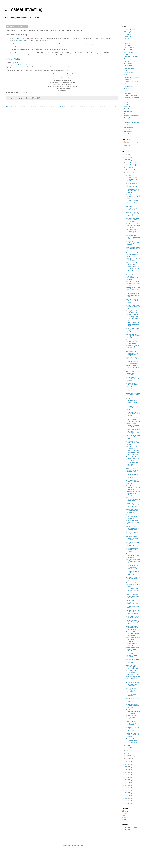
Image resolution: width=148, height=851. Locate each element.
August (128, 172)
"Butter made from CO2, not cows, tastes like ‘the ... (133, 394)
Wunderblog (127, 125)
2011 (126, 793)
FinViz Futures (128, 72)
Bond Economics (129, 47)
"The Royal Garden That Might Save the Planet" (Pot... (133, 573)
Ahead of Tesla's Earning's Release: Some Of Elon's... (132, 528)
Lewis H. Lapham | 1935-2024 (131, 389)
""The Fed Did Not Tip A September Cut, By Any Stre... (133, 190)
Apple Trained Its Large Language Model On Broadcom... (133, 214)
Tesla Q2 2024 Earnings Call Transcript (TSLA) (133, 493)
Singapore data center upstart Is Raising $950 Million (132, 254)
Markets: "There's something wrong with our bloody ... (132, 470)
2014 (126, 785)
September (129, 170)
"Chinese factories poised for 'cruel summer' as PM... (132, 185)
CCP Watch (127, 54)
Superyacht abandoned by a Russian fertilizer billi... (133, 248)
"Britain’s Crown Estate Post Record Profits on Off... (132, 442)
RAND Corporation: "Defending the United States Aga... (132, 666)
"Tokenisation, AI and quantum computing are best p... (132, 596)
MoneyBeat (127, 93)
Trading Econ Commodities (132, 116)
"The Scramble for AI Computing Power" (132, 362)
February (129, 756)
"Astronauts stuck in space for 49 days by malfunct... (133, 379)
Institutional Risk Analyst (131, 77)
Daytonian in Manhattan (131, 57)
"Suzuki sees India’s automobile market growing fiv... (132, 510)
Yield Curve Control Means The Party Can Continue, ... (132, 723)
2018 (126, 775)
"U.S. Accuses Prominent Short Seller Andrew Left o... (132, 401)
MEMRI (126, 91)
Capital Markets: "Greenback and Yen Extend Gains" (133, 487)
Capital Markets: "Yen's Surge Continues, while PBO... (132, 464)
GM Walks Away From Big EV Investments (132, 453)
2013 (126, 788)
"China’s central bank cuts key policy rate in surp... (133, 584)
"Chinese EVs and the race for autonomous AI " (133, 306)
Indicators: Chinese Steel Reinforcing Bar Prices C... (133, 622)
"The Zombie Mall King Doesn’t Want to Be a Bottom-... (133, 413)
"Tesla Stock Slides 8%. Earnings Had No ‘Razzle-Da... (133, 476)
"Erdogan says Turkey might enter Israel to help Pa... (132, 330)
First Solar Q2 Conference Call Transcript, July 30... (132, 208)
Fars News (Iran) (129, 68)
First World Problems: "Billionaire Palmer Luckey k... (132, 538)
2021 (126, 767)
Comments (128, 145)
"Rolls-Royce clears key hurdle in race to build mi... (133, 196)
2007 (126, 803)
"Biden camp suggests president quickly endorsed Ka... (132, 341)
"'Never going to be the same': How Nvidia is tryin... (133, 318)
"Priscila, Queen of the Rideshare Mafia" (132, 617)
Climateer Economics (130, 827)
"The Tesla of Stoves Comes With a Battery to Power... (132, 567)
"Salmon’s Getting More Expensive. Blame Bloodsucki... (133, 437)
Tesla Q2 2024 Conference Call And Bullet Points (133, 499)
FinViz (126, 70)
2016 (126, 780)
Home (62, 106)
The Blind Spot (128, 131)
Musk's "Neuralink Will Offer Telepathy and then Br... (132, 734)
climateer (127, 812)
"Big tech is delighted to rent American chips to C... (133, 578)
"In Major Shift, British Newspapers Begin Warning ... (132, 522)
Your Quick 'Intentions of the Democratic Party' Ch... (133, 561)
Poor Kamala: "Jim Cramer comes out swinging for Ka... (132, 353)
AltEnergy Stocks (129, 32)
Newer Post (9, 106)
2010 (126, 795)
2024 (126, 160)
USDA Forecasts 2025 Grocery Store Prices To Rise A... (133, 283)
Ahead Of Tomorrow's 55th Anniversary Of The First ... (132, 643)
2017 (126, 777)
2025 (126, 157)
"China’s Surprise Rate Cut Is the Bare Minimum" (132, 549)
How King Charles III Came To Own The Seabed (21, 65)
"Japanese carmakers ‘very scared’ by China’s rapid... (132, 516)
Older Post (114, 106)
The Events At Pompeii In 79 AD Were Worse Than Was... (132, 612)
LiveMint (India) (128, 86)
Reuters (126, 102)
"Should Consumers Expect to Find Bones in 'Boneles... (133, 367)
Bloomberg (127, 45)
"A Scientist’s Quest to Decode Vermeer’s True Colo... (132, 347)
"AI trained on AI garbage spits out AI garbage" (132, 243)
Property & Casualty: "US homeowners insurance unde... (132, 312)
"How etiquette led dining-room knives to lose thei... (133, 335)
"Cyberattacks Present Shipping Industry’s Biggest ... (132, 324)
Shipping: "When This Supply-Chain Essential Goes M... (132, 264)
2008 (126, 801)
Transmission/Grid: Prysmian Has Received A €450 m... (133, 419)
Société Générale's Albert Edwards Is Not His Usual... (132, 627)
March (128, 753)
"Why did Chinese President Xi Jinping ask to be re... (132, 384)
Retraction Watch (129, 100)
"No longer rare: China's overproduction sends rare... (133, 289)
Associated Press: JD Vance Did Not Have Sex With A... (132, 425)
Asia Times (127, 36)
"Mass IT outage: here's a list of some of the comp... (133, 678)
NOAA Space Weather (130, 95)
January (128, 758)
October (128, 167)
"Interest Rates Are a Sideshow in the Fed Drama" (133, 301)
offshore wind (18, 40)
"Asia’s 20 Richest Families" (131, 695)
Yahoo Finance (128, 127)
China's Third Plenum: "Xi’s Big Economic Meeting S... (132, 590)
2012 (126, 790)
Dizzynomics (128, 59)
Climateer (127, 829)
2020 (126, 769)
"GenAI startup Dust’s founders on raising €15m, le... (132, 700)
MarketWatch (128, 88)
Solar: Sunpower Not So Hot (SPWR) (133, 638)
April (127, 750)
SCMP (126, 104)
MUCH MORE (13, 59)
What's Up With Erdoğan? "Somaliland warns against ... (132, 277)
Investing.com (128, 79)
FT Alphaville (128, 63)
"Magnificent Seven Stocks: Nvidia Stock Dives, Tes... (133, 237)
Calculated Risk (128, 52)
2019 (126, 772)
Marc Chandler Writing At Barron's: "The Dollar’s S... (132, 373)
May (127, 748)
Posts (126, 142)
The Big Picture (128, 111)
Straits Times (128, 109)
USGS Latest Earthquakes (132, 122)
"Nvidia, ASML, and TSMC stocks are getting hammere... (132, 717)
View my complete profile (125, 817)
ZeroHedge (127, 129)
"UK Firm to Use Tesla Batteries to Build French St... (132, 661)
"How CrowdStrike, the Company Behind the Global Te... (133, 225)
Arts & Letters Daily (130, 34)
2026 (126, 155)
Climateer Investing (23, 9)
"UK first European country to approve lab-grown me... (132, 690)
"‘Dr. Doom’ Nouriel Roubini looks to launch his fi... (131, 179)
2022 (126, 764)
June (127, 745)
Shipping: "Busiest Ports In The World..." (133, 259)
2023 (126, 761)
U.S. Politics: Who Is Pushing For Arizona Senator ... (132, 481)
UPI (125, 120)
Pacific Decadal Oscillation (132, 97)
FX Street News (128, 66)
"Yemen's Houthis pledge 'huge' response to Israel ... (133, 602)
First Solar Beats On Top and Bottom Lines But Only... (132, 231)
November (129, 165)
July (127, 175)
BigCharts (127, 43)
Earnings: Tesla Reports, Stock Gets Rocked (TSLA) (132, 505)
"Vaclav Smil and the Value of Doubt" (132, 358)
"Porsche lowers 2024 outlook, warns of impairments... (132, 544)
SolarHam (127, 106)
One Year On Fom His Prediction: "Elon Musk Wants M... (132, 270)
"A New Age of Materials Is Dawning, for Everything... (133, 729)
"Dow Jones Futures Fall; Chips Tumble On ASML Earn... (132, 740)
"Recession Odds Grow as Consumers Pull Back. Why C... (133, 633)
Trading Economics (129, 118)
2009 (126, 798)
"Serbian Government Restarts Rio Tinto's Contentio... (132, 705)
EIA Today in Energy (130, 61)
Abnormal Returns (129, 29)
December (129, 162)
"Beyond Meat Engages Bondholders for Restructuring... (133, 684)
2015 (126, 782)
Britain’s (53, 44)
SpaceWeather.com (130, 134)
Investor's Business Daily (131, 81)
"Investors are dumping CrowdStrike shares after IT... (132, 649)
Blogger (82, 845)
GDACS (126, 75)
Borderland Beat (129, 50)
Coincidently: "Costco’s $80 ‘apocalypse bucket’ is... (132, 655)
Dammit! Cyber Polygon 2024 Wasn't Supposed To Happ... (133, 672)
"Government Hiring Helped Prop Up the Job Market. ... (132, 555)
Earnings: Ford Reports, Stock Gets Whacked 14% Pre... (133, 458)
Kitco (125, 84)
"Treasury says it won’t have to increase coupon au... (132, 202)
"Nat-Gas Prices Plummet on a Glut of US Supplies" (133, 711)
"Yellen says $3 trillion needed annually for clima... (132, 295)
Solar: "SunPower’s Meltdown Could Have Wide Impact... (132, 448)
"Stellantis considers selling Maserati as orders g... (132, 408)
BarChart (126, 38)
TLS (125, 113)
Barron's (126, 41)
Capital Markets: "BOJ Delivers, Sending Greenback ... (132, 219)
